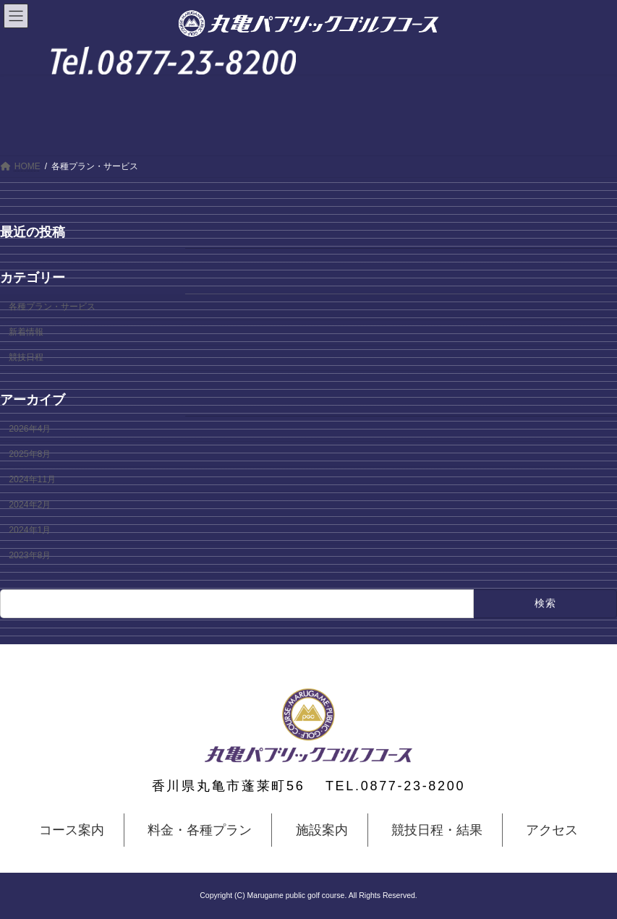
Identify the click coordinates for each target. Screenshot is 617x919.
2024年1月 (30, 530)
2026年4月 (30, 429)
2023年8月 (30, 555)
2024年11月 (32, 479)
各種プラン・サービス (52, 307)
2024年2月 (30, 505)
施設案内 (322, 830)
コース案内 (71, 830)
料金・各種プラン (200, 830)
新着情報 (26, 332)
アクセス (552, 830)
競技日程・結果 (436, 830)
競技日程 (26, 357)
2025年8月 (30, 454)
